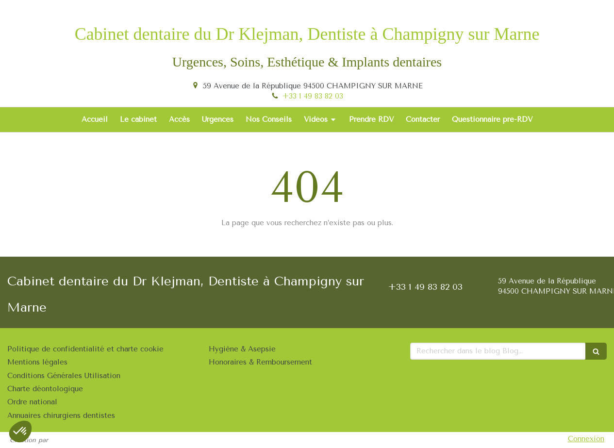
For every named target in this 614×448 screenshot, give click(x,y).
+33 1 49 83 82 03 (312, 96)
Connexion (586, 438)
